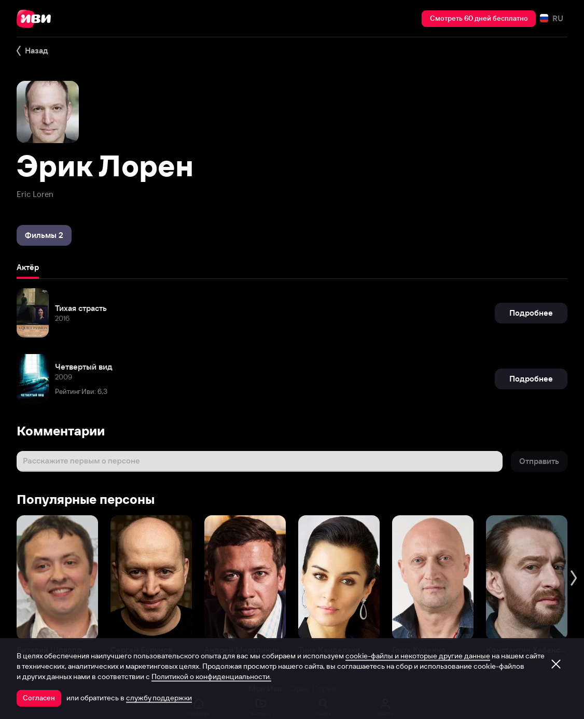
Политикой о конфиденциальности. (211, 676)
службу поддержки (159, 698)
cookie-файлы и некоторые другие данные (417, 656)
